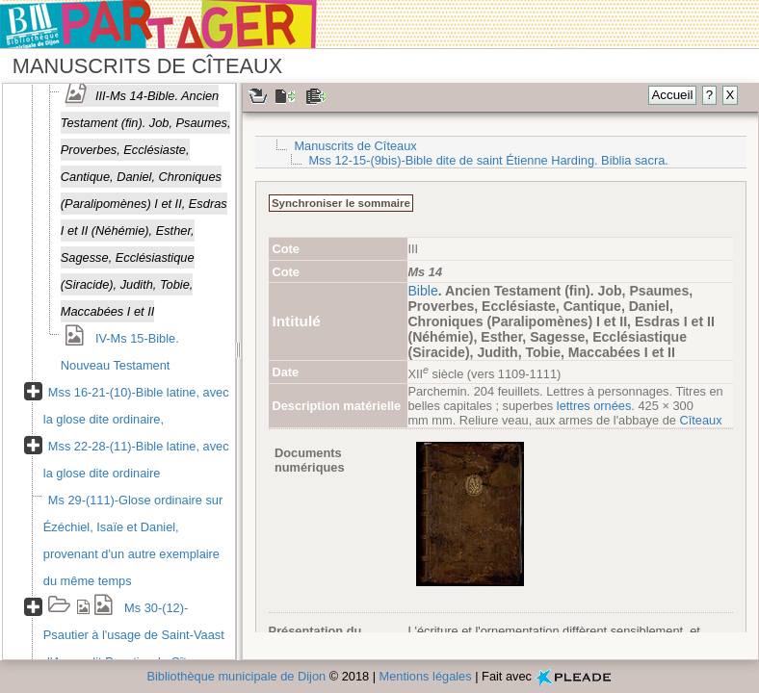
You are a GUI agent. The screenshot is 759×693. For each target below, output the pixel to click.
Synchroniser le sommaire (341, 203)
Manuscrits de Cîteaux (355, 146)
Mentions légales (426, 676)
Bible (422, 290)
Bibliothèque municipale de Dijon (236, 676)
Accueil (672, 95)
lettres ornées (594, 405)
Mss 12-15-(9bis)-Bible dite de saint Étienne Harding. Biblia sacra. (487, 160)
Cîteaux (700, 420)
